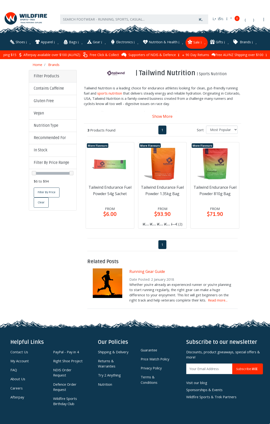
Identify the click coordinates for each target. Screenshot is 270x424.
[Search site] (200, 19)
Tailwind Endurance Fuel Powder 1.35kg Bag (162, 190)
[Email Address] (209, 368)
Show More (162, 116)
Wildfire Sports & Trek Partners (211, 396)
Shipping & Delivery (113, 352)
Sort (200, 129)
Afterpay (17, 397)
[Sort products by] (222, 130)
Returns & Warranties (106, 363)
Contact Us (19, 352)
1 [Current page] (162, 129)
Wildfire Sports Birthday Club (65, 401)
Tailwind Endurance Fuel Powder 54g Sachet (110, 190)
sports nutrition (109, 93)
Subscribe (247, 369)
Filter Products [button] (46, 76)
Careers (16, 388)
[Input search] (127, 19)
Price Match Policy (155, 359)
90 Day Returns (210, 54)
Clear (41, 202)
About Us (17, 378)
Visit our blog (196, 382)
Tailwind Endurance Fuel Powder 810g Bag (215, 190)
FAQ (13, 369)
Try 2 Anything (109, 375)
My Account (19, 360)
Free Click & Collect (118, 54)
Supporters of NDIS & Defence (166, 54)
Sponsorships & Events (204, 389)
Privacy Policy (151, 368)
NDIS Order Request (62, 372)
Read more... (218, 300)
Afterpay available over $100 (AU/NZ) (66, 54)
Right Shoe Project (68, 360)
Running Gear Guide (147, 271)
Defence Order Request (64, 387)
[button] (52, 89)
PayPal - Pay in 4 (66, 352)
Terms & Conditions (149, 380)
